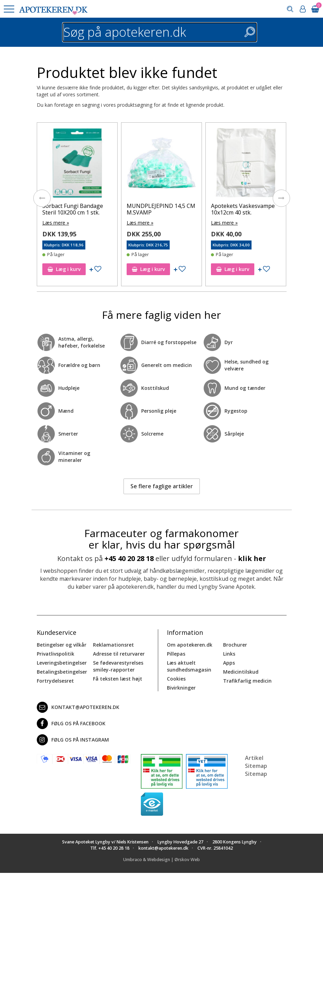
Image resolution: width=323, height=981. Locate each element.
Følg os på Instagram (73, 739)
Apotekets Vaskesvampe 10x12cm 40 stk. (243, 209)
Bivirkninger (181, 687)
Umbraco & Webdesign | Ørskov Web (161, 859)
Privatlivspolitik (55, 653)
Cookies (176, 678)
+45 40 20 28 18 (129, 558)
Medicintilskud (240, 671)
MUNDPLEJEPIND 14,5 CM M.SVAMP (161, 209)
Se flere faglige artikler (161, 486)
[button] (8, 9)
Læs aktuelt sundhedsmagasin (189, 666)
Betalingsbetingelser (62, 671)
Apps (229, 662)
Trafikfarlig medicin (247, 680)
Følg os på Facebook (71, 723)
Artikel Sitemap (256, 762)
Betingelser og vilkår (61, 644)
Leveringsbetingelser (62, 662)
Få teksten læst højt (117, 678)
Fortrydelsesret (55, 680)
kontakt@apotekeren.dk (78, 707)
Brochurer (235, 644)
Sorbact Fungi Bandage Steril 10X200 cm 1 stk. (72, 209)
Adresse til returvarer (119, 653)
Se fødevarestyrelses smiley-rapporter (118, 666)
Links (229, 653)
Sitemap (256, 773)
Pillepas (176, 653)
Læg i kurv (64, 269)
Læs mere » (55, 222)
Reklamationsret (113, 644)
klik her (252, 558)
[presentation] (42, 198)
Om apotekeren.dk (189, 644)
